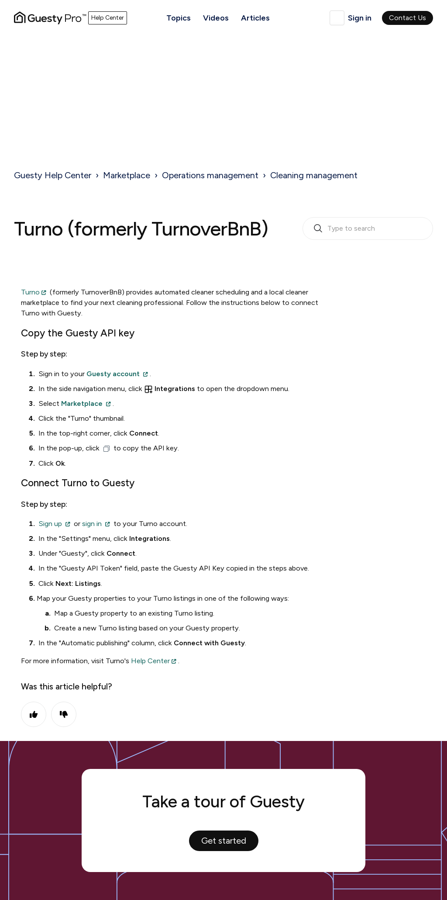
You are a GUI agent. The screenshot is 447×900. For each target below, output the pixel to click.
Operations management (210, 175)
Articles (255, 18)
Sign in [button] (359, 18)
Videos (216, 18)
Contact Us (407, 18)
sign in (92, 523)
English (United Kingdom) (337, 17)
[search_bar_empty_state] (368, 228)
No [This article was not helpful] (63, 714)
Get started (223, 840)
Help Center (150, 661)
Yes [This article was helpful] (33, 714)
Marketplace (126, 175)
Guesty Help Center (52, 175)
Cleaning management (314, 175)
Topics (178, 18)
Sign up (50, 523)
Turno (30, 292)
